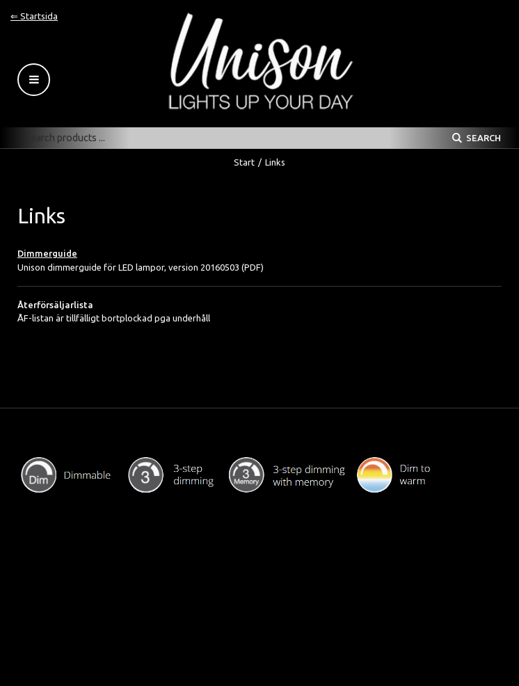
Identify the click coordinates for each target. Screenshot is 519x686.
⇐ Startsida (34, 16)
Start (244, 162)
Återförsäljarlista (55, 305)
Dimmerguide (47, 253)
